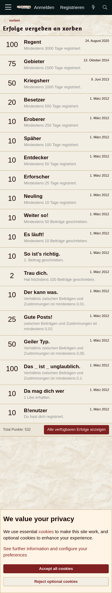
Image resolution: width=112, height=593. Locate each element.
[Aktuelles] (93, 7)
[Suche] (105, 7)
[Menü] (8, 7)
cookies (46, 531)
